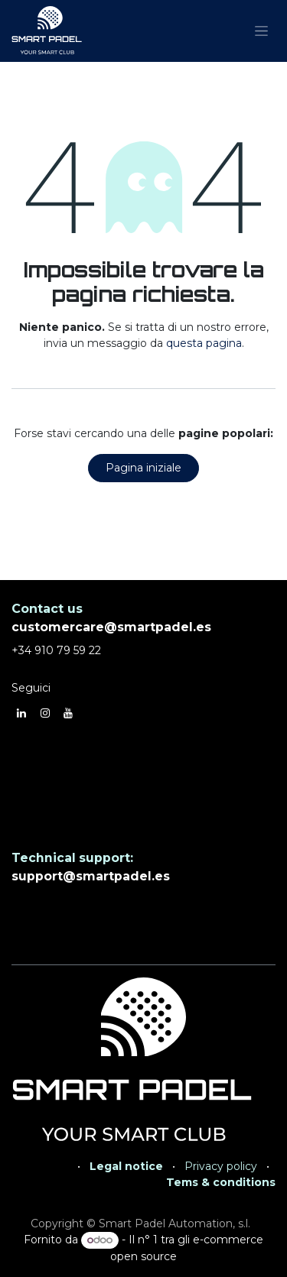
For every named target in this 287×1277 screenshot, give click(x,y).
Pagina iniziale (143, 468)
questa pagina (204, 343)
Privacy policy (220, 1166)
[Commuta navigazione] (261, 31)
